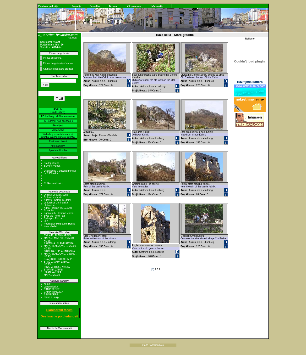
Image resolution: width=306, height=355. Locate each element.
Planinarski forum (59, 310)
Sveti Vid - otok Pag (54, 215)
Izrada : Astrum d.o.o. (153, 345)
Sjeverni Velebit (52, 165)
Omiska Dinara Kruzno (56, 194)
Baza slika (95, 6)
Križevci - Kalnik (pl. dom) (57, 200)
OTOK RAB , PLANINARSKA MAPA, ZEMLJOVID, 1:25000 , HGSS (60, 254)
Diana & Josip (51, 297)
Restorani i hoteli (58, 141)
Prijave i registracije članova (58, 63)
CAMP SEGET (51, 289)
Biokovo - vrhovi (52, 197)
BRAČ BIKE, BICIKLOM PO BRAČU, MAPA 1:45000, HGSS (58, 262)
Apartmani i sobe (58, 150)
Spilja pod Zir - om (53, 218)
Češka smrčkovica (53, 183)
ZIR (46, 221)
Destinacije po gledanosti (59, 316)
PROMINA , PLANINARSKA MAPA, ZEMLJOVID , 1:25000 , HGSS (60, 246)
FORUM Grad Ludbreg (57, 110)
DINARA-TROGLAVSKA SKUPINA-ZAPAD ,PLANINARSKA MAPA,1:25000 (57, 271)
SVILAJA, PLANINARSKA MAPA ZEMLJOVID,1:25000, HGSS (59, 238)
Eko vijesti (57, 125)
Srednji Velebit (51, 163)
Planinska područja (48, 6)
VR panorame (134, 6)
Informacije (157, 6)
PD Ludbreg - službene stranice (58, 116)
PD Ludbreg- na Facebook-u (58, 121)
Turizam (113, 6)
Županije (76, 6)
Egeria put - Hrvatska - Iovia (58, 213)
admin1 (48, 284)
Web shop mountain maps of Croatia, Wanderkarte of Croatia (58, 135)
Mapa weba (58, 130)
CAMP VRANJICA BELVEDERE (53, 293)
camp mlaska (51, 286)
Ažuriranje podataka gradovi (58, 69)
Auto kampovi (58, 146)
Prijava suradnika (52, 57)
